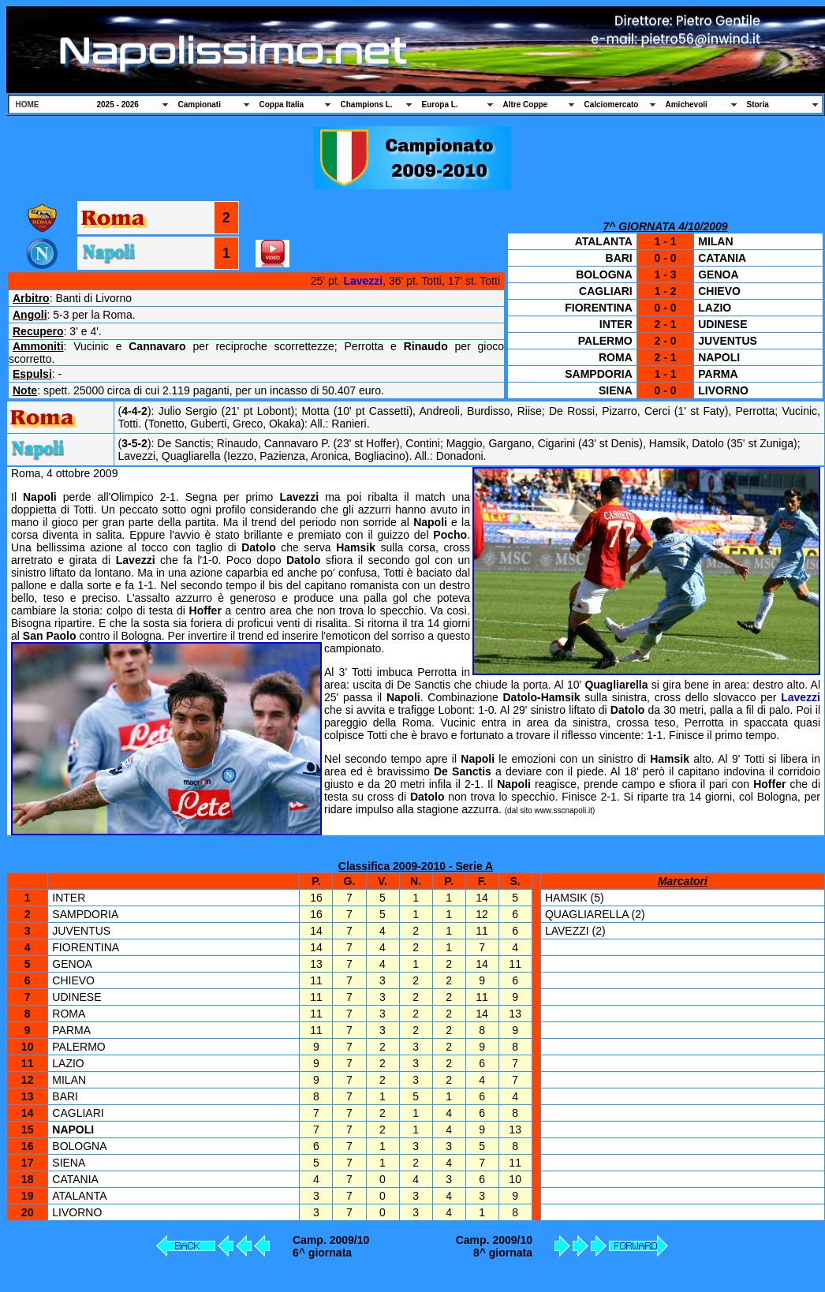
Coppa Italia (281, 104)
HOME (27, 104)
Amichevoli (686, 104)
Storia (758, 104)
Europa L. (440, 104)
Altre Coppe (525, 104)
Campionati (199, 104)
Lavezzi (363, 280)
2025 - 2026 (118, 104)
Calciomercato (611, 104)
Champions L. (367, 104)
